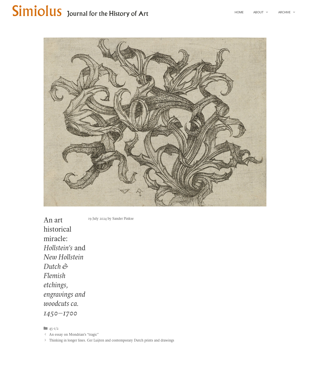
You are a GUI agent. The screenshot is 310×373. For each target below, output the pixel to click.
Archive (289, 12)
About (263, 12)
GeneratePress (175, 365)
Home (239, 12)
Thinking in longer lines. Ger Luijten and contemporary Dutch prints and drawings (111, 340)
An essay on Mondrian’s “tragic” (74, 334)
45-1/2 (53, 328)
